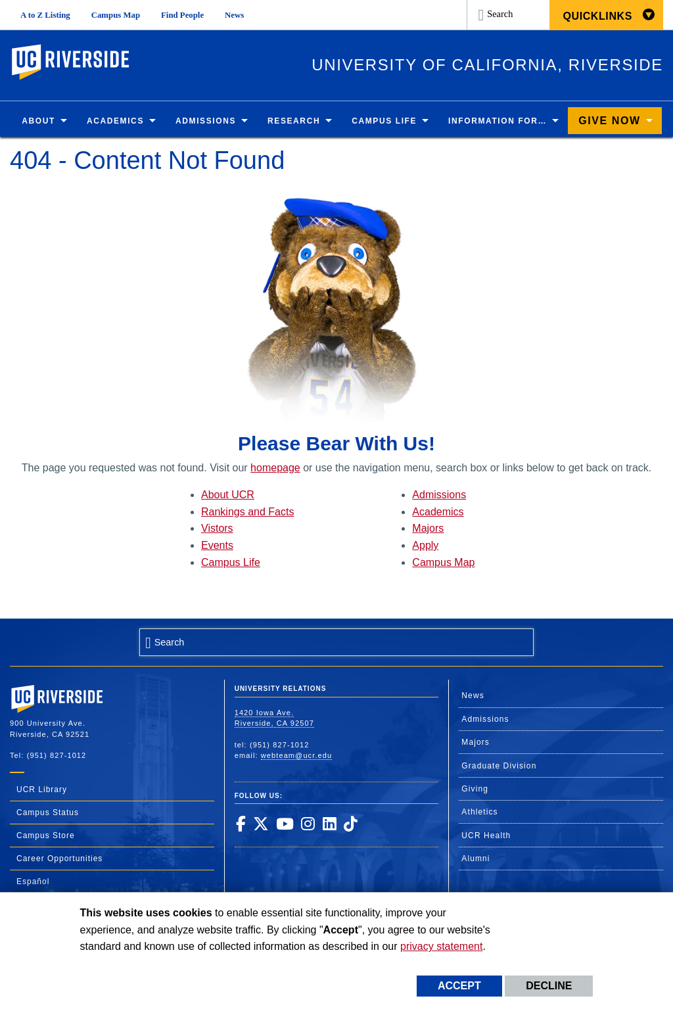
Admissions (439, 494)
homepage (275, 467)
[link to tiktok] (350, 824)
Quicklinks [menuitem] (597, 16)
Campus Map (115, 15)
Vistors (217, 528)
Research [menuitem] (293, 121)
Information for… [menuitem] (497, 121)
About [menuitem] (38, 121)
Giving (474, 788)
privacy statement (441, 946)
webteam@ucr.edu (296, 755)
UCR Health (486, 835)
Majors (428, 528)
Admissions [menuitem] (205, 121)
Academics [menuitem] (115, 121)
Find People (182, 15)
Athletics (479, 811)
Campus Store (45, 835)
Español (32, 881)
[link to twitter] (260, 824)
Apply (425, 545)
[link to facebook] (240, 824)
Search (500, 14)
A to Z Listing (45, 15)
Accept (459, 985)
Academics (437, 511)
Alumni (475, 858)
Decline (549, 985)
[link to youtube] (284, 824)
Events (217, 545)
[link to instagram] (307, 824)
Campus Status (47, 812)
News (234, 15)
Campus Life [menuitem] (384, 121)
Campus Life (230, 562)
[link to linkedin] (329, 824)
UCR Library (41, 789)
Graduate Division (498, 765)
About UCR (227, 494)
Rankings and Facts (247, 511)
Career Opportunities (59, 858)
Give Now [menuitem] (609, 120)
